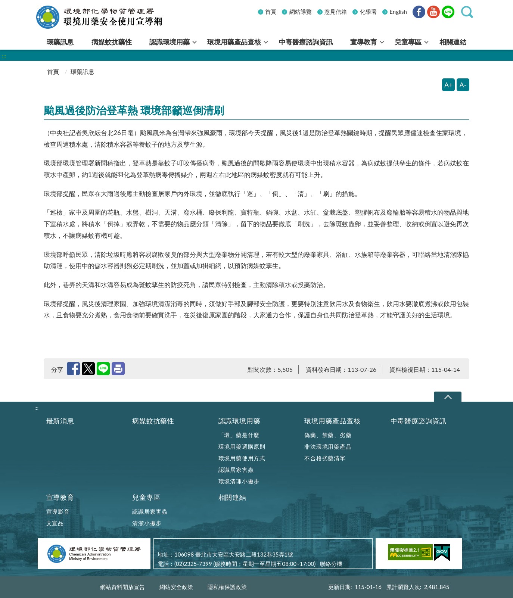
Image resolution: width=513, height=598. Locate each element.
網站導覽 (300, 11)
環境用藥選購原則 (241, 446)
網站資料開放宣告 (122, 586)
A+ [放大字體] (448, 85)
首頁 (270, 11)
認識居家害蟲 (236, 469)
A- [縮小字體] (463, 85)
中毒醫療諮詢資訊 (419, 421)
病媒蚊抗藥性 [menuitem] (111, 42)
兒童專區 (146, 497)
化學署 (368, 11)
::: (39, 6)
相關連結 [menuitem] (452, 42)
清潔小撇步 (147, 523)
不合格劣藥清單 (325, 458)
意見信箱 (335, 11)
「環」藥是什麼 (239, 435)
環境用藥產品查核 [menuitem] (234, 42)
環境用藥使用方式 (241, 458)
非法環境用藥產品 (327, 446)
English (398, 11)
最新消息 (60, 421)
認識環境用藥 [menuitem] (169, 42)
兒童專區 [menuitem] (408, 42)
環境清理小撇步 (239, 481)
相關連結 (232, 497)
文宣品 (55, 523)
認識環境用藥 (239, 421)
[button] (467, 12)
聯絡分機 (331, 563)
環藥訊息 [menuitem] (60, 42)
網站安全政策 (176, 586)
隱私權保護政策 (227, 586)
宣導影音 (58, 511)
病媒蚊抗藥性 (153, 421)
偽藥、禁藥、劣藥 (327, 435)
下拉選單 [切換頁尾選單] (447, 397)
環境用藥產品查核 (332, 421)
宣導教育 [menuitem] (363, 42)
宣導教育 (60, 497)
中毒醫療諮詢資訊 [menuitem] (306, 42)
